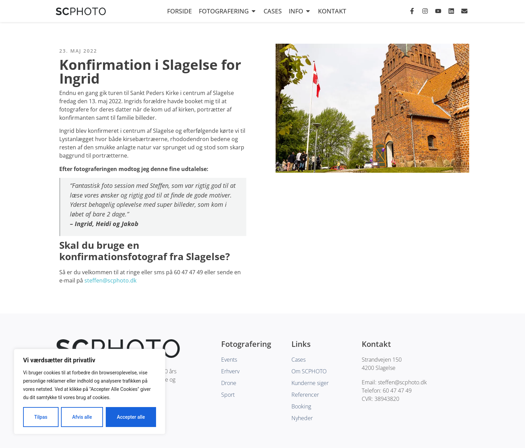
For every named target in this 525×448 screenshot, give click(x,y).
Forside (179, 11)
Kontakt (332, 11)
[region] (89, 391)
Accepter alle (131, 417)
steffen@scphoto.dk (110, 280)
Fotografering (228, 11)
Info (300, 11)
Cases (273, 11)
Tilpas (40, 417)
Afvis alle (82, 417)
